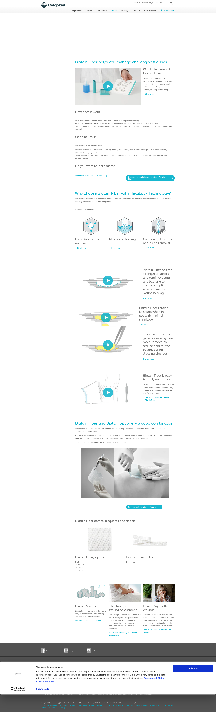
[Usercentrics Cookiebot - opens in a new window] (18, 707)
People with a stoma (48, 667)
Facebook (49, 651)
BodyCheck (45, 675)
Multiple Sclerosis (70, 676)
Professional (45, 671)
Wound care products (94, 678)
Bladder (66, 666)
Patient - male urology (117, 672)
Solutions (90, 666)
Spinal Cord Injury (70, 673)
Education (90, 670)
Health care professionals (118, 676)
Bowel (66, 669)
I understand (193, 686)
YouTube (95, 651)
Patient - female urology (118, 669)
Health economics (93, 674)
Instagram (72, 651)
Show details (42, 706)
